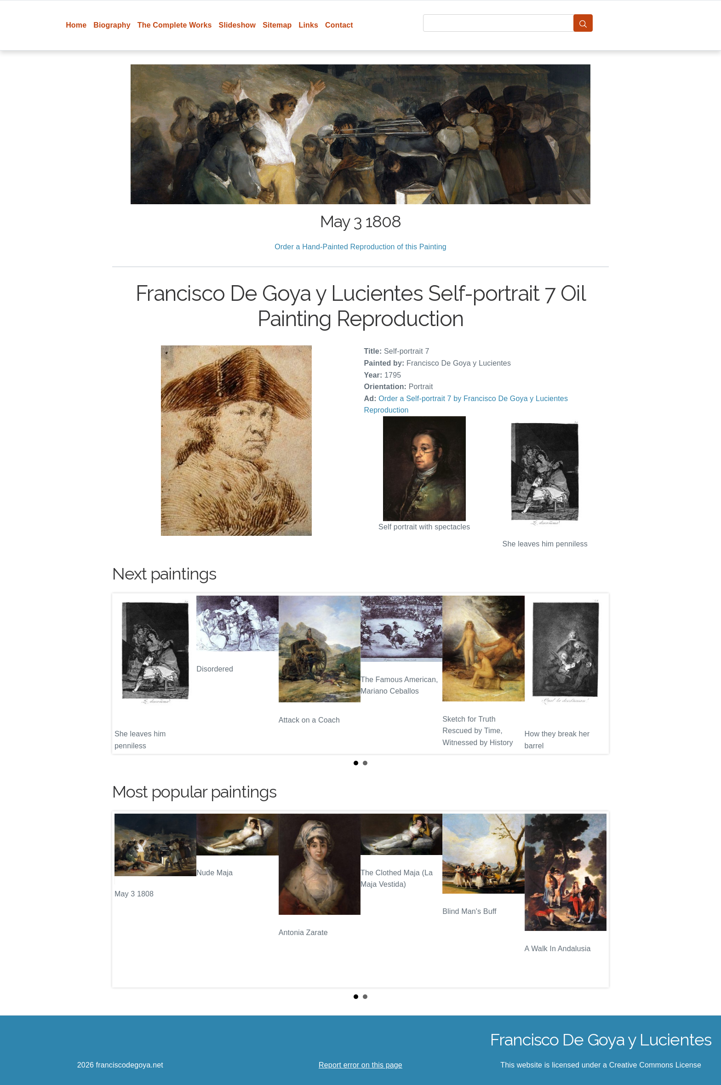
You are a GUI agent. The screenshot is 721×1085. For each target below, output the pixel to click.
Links (309, 25)
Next (594, 673)
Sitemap (277, 25)
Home (76, 25)
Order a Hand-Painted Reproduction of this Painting (360, 247)
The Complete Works (174, 25)
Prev (126, 673)
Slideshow (237, 25)
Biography (112, 25)
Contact (339, 25)
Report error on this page (360, 1065)
